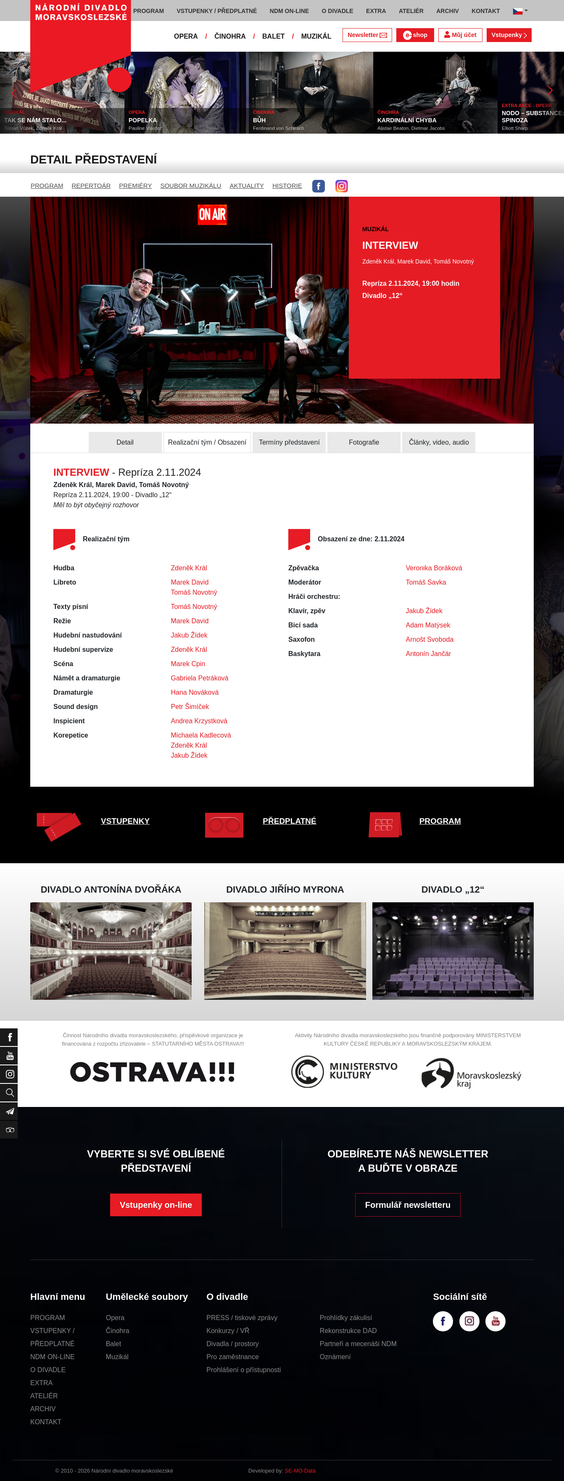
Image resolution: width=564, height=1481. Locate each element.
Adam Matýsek (428, 625)
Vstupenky (509, 35)
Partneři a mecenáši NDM (358, 1343)
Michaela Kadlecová (201, 735)
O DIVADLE (48, 1369)
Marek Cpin (188, 663)
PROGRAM (47, 185)
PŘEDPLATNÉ (289, 821)
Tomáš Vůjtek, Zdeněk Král (33, 128)
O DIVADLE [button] (337, 11)
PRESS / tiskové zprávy (241, 1317)
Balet (113, 1343)
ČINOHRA (230, 36)
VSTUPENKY (125, 821)
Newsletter (367, 35)
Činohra (117, 1330)
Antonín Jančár (428, 653)
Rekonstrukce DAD (348, 1330)
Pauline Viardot (145, 128)
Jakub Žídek (189, 635)
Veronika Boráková (434, 568)
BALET (273, 36)
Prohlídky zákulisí (346, 1317)
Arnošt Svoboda (430, 639)
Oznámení (335, 1356)
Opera (115, 1317)
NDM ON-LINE (52, 1356)
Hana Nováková (195, 692)
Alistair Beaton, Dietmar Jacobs (411, 128)
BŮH (259, 120)
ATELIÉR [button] (411, 11)
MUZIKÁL (316, 36)
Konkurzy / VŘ (227, 1330)
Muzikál (117, 1356)
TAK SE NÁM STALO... (35, 120)
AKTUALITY (246, 185)
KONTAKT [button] (486, 11)
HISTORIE (287, 185)
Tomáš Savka (426, 582)
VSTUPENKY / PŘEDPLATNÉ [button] (217, 11)
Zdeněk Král (189, 568)
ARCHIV (42, 1408)
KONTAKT (45, 1422)
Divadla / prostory (232, 1343)
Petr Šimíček (190, 706)
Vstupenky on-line (156, 1205)
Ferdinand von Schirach (278, 128)
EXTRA (41, 1382)
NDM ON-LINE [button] (289, 11)
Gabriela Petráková (200, 678)
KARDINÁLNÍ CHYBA (407, 120)
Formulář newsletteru (408, 1205)
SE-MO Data (300, 1471)
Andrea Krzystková (199, 721)
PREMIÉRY (135, 185)
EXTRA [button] (376, 11)
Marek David (190, 582)
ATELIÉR (44, 1395)
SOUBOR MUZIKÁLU (190, 185)
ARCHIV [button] (447, 11)
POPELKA (143, 120)
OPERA (186, 36)
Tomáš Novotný (194, 592)
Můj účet (460, 34)
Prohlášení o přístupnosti (243, 1369)
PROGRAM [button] (148, 11)
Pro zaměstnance (232, 1356)
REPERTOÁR (91, 185)
